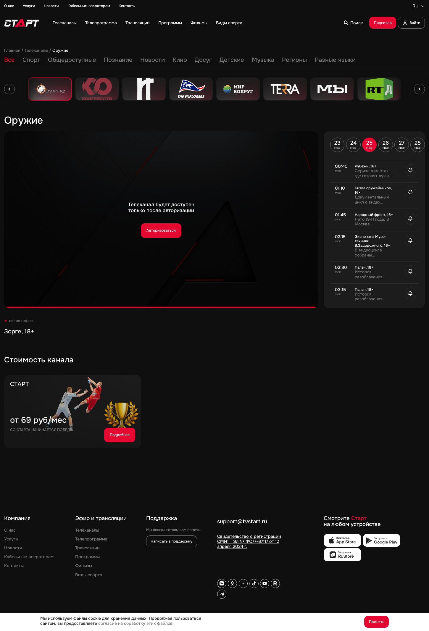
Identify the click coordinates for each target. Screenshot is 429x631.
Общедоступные (72, 60)
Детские (232, 60)
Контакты (127, 6)
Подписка (383, 22)
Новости (51, 6)
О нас (9, 6)
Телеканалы (65, 22)
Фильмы (199, 22)
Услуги (29, 6)
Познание (118, 60)
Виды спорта (229, 22)
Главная (12, 50)
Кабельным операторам (88, 6)
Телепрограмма (101, 22)
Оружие (60, 50)
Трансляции (137, 22)
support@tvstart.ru (242, 522)
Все (9, 60)
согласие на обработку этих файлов (135, 623)
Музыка (263, 60)
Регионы (294, 60)
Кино (179, 60)
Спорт (31, 60)
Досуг (203, 60)
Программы (170, 22)
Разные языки (335, 60)
